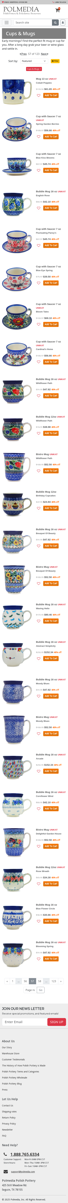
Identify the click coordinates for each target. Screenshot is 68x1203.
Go (40, 990)
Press (4, 1089)
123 (53, 981)
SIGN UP (56, 1022)
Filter (55, 61)
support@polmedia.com (23, 1171)
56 (25, 981)
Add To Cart (51, 95)
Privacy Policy (9, 1123)
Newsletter (7, 1129)
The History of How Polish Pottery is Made (23, 1065)
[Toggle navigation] (6, 22)
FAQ (4, 1135)
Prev (23, 54)
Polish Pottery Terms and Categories (20, 1071)
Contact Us (7, 1105)
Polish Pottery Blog (12, 1083)
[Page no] (30, 990)
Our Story (7, 1047)
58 (39, 981)
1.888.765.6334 (59, 2)
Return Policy (9, 1117)
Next (44, 54)
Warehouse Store (10, 1053)
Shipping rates (9, 1111)
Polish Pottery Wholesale (14, 1077)
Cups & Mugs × (34, 69)
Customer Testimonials (13, 1059)
